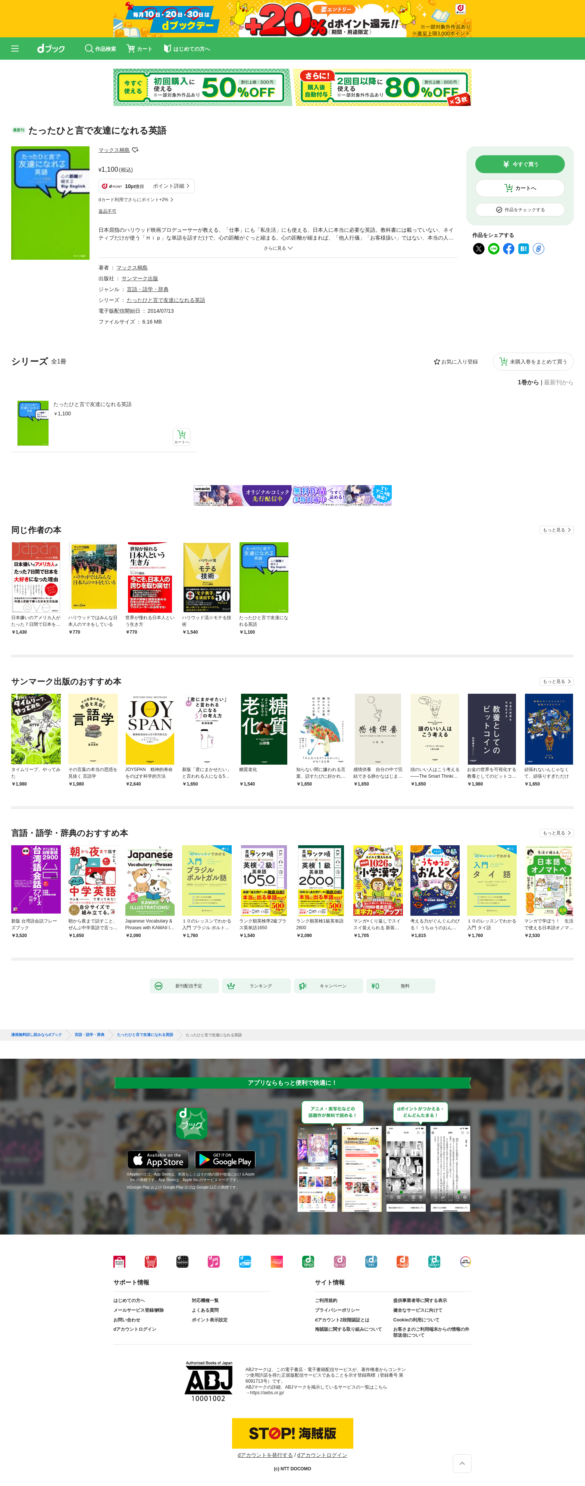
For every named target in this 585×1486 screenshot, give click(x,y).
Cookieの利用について (416, 1320)
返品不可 (107, 211)
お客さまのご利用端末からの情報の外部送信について (431, 1332)
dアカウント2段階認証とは (342, 1320)
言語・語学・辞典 (148, 289)
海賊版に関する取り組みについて (348, 1329)
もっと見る (554, 530)
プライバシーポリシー (337, 1310)
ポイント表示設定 (210, 1320)
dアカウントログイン (134, 1329)
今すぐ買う (526, 164)
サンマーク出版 (140, 278)
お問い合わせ (126, 1320)
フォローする (135, 150)
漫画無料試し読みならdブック (36, 1035)
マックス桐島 (114, 150)
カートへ (525, 188)
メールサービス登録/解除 (138, 1310)
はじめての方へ (129, 1300)
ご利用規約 (326, 1300)
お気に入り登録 (459, 362)
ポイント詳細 (168, 186)
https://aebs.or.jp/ (267, 1392)
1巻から (528, 382)
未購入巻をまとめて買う (538, 362)
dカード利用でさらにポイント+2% (133, 199)
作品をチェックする (525, 209)
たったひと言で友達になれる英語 (92, 404)
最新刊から (559, 382)
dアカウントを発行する (265, 1455)
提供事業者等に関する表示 (420, 1300)
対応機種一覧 (205, 1300)
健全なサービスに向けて (417, 1310)
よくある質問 (205, 1310)
